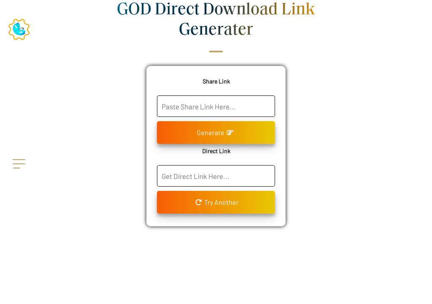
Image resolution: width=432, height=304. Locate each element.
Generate (215, 132)
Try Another (217, 202)
